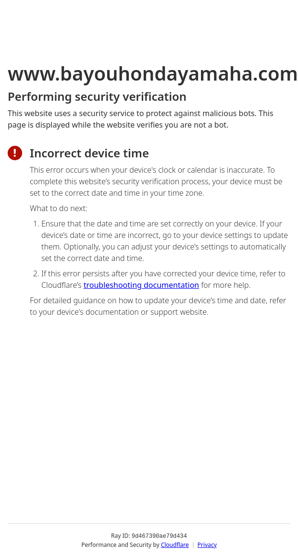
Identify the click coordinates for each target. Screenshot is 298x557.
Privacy (207, 545)
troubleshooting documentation (141, 285)
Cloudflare (175, 545)
